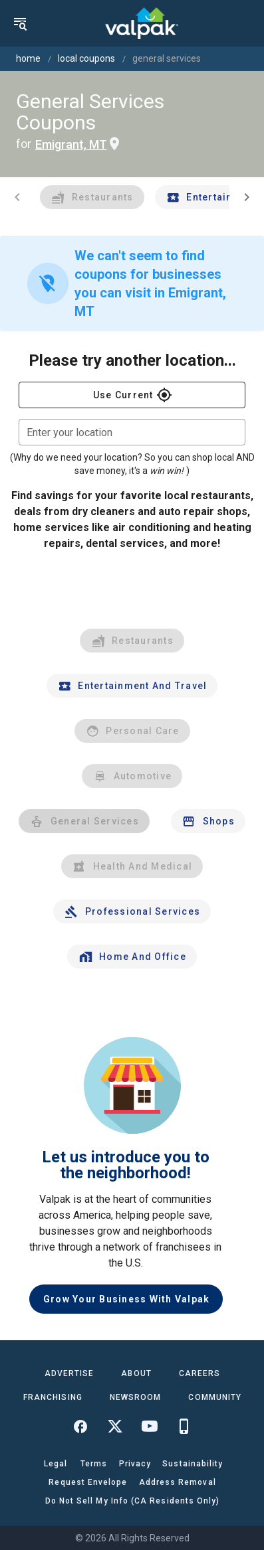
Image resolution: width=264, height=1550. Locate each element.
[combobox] (132, 432)
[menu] (20, 23)
